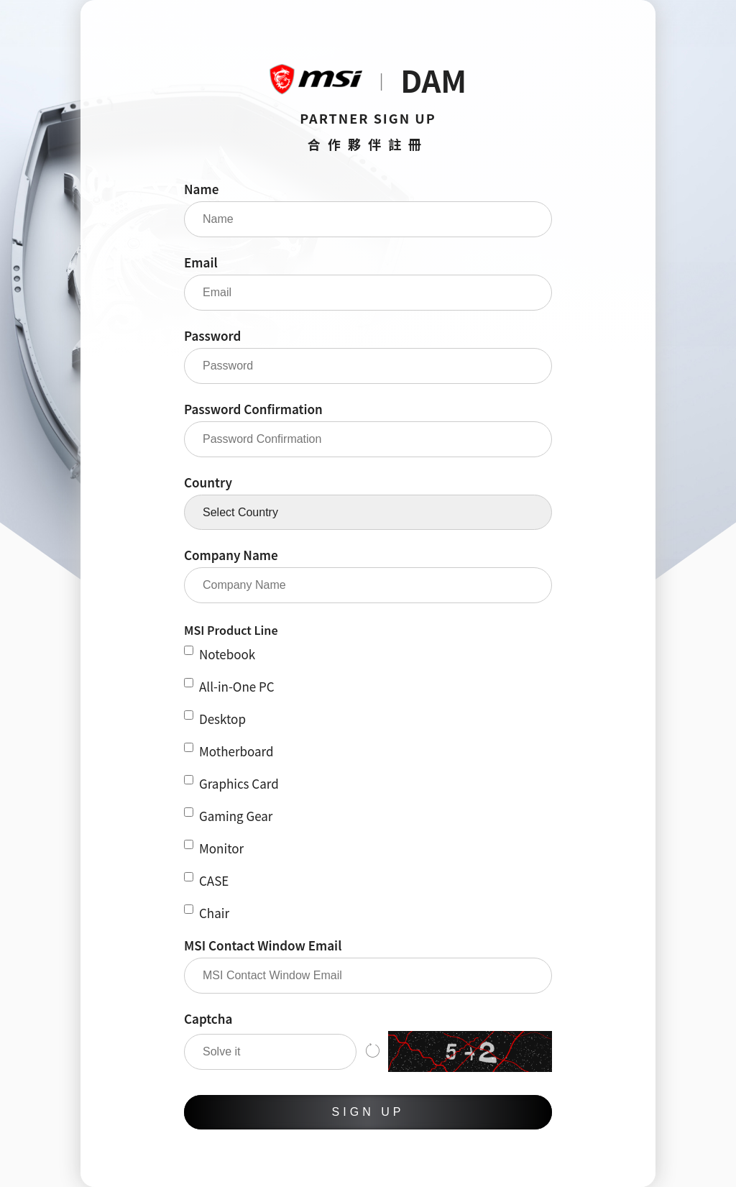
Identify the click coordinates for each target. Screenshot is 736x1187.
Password (212, 335)
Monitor (214, 848)
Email (201, 262)
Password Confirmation (253, 409)
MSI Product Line (231, 629)
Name (201, 189)
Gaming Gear (228, 816)
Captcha (208, 1018)
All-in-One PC (229, 686)
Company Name (231, 555)
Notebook (219, 654)
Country (208, 482)
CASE (206, 880)
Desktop (215, 719)
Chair (206, 913)
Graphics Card (231, 783)
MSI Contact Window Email (262, 945)
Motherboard (228, 751)
